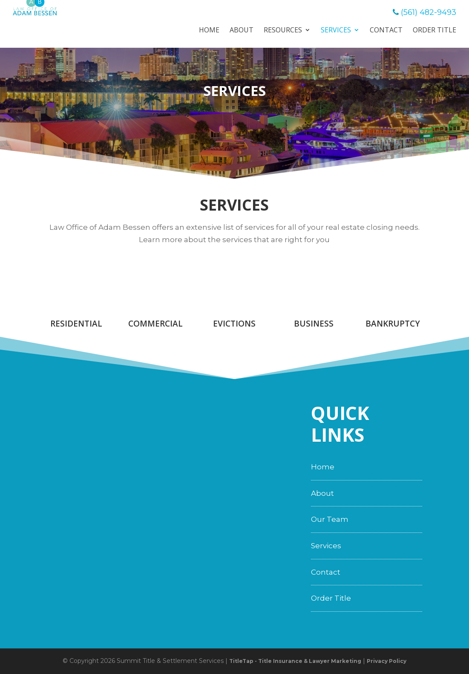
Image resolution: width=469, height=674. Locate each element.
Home (209, 31)
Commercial (155, 323)
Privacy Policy (386, 661)
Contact (386, 31)
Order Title (434, 31)
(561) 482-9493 (428, 12)
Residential (76, 323)
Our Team (329, 519)
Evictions (234, 323)
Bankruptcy (392, 323)
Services (336, 31)
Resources (283, 31)
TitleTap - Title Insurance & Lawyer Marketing (295, 661)
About (241, 31)
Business (314, 323)
